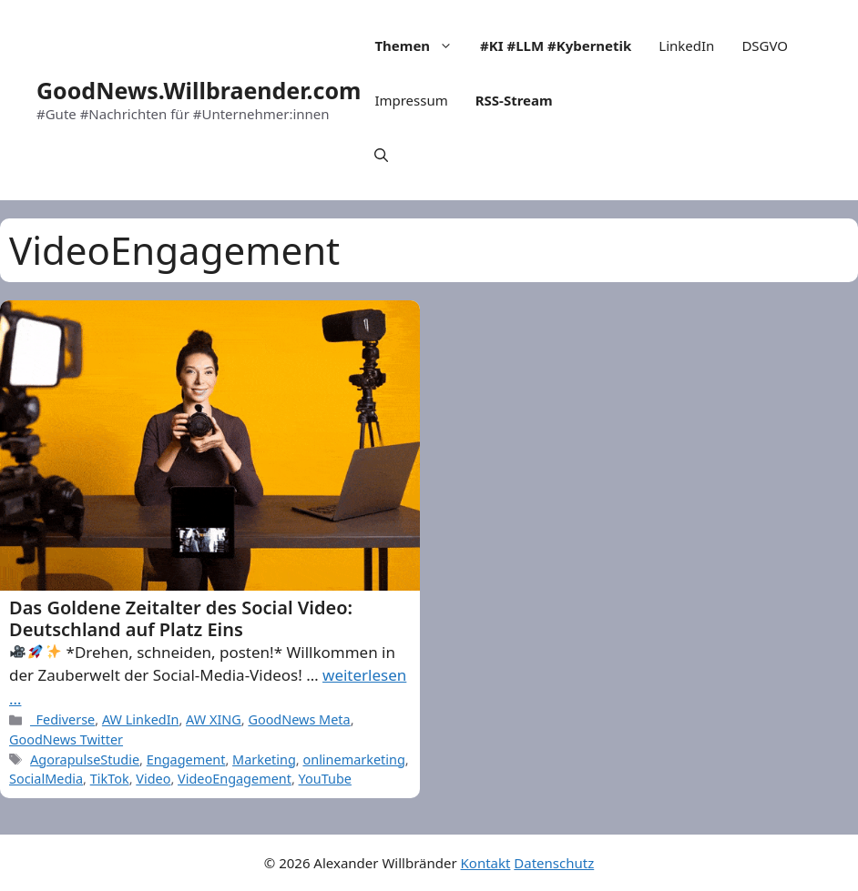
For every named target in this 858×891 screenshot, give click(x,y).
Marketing (264, 759)
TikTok (109, 778)
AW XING (213, 719)
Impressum (410, 100)
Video (153, 778)
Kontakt (486, 863)
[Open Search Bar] (381, 154)
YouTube (325, 778)
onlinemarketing (353, 759)
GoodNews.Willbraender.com (198, 90)
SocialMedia (46, 778)
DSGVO (764, 45)
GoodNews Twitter (66, 739)
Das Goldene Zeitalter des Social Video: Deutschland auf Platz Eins (180, 618)
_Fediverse (62, 719)
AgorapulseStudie (84, 759)
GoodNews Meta (299, 719)
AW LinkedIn (140, 719)
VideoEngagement (234, 778)
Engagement (186, 759)
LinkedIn (686, 45)
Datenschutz (554, 863)
